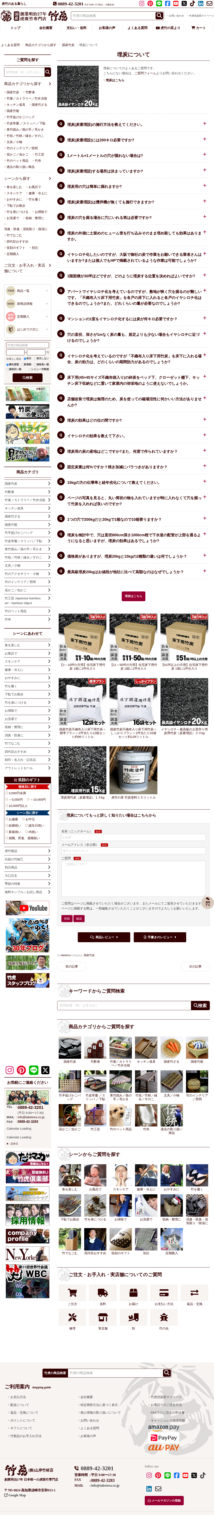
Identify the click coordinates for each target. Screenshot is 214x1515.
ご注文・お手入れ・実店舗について (24, 268)
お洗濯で (13, 218)
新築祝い (15, 832)
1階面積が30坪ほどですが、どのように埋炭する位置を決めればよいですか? (131, 276)
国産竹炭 (89, 955)
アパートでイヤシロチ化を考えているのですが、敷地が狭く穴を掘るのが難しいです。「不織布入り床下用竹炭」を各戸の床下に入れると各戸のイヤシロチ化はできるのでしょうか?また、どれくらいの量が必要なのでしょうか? (134, 298)
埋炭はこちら (133, 596)
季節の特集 (12, 883)
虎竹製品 (11, 851)
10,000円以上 (18, 805)
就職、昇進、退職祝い (24, 838)
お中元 (30, 819)
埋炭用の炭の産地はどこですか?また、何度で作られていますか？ (122, 451)
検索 (29, 377)
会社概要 (45, 28)
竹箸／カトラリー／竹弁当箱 (27, 98)
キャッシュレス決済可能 (168, 1420)
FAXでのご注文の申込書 (168, 1412)
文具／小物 (14, 142)
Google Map (15, 1495)
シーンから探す (17, 178)
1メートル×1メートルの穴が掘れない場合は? (105, 156)
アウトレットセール (19, 768)
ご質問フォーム (145, 73)
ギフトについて (21, 1428)
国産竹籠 (13, 111)
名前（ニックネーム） (76, 831)
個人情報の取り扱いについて (100, 1412)
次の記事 (195, 966)
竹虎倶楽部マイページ (166, 1397)
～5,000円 (16, 799)
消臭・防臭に (14, 735)
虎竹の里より (168, 28)
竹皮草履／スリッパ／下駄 (23, 541)
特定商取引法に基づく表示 (99, 1405)
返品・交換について (24, 1412)
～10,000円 (38, 799)
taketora (66, 955)
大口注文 (11, 875)
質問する (207, 901)
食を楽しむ (14, 187)
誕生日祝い (36, 825)
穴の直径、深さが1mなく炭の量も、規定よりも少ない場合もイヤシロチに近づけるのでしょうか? (133, 338)
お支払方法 (18, 1397)
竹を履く (35, 199)
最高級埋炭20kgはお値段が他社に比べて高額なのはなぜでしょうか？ (125, 572)
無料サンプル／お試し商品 (23, 892)
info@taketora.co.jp (31, 1117)
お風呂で (35, 187)
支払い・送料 (76, 28)
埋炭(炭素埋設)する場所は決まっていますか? (105, 171)
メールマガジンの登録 (164, 1500)
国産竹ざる (39, 104)
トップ (15, 28)
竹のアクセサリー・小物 (22, 573)
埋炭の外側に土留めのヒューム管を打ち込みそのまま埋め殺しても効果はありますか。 (134, 236)
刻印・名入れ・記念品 (20, 759)
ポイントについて (22, 1420)
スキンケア (14, 193)
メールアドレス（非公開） (80, 844)
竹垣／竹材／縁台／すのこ (25, 135)
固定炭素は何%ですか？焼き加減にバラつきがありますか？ (117, 467)
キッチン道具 (16, 104)
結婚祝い (15, 825)
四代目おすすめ (17, 241)
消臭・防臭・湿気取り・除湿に (26, 229)
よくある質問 (137, 28)
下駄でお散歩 (16, 205)
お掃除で (41, 212)
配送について (19, 1405)
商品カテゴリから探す (22, 84)
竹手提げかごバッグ (21, 117)
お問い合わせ (176, 15)
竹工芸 (39, 154)
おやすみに (14, 199)
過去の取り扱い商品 (21, 167)
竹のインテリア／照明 (22, 148)
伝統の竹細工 (14, 859)
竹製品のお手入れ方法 (25, 1436)
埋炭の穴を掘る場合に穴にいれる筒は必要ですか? (109, 218)
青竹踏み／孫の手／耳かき (25, 129)
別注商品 (11, 867)
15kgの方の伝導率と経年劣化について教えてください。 (114, 483)
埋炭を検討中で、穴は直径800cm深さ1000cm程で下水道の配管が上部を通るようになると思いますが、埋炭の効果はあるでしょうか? (134, 538)
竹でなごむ (14, 235)
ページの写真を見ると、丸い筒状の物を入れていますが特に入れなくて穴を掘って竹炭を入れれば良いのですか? (134, 501)
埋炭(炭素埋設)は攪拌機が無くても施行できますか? (110, 202)
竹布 (38, 160)
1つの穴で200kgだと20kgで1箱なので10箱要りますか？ (114, 519)
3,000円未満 (17, 793)
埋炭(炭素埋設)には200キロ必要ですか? (100, 140)
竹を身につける (17, 212)
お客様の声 (107, 28)
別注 (35, 247)
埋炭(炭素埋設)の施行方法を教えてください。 (105, 125)
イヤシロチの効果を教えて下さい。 (97, 436)
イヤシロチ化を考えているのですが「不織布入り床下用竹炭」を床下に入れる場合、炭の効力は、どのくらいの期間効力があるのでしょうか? (134, 359)
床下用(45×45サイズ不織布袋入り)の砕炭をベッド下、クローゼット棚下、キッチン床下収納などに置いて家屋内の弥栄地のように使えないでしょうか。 (133, 380)
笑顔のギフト (16, 247)
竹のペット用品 (17, 160)
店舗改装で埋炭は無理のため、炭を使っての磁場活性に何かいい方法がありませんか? (134, 402)
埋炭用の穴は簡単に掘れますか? (94, 187)
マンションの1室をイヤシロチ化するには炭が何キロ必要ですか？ (122, 319)
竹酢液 (30, 92)
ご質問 (66, 858)
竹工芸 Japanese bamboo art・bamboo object (23, 600)
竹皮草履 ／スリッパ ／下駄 (26, 123)
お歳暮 (13, 819)
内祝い (33, 832)
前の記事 (72, 966)
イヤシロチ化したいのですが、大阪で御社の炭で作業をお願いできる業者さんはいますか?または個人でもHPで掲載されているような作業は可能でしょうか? (134, 257)
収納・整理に (35, 218)
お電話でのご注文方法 (166, 1405)
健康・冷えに (38, 193)
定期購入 (13, 254)
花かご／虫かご (17, 154)
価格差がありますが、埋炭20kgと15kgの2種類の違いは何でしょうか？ (127, 556)
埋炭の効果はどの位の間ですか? (94, 420)
